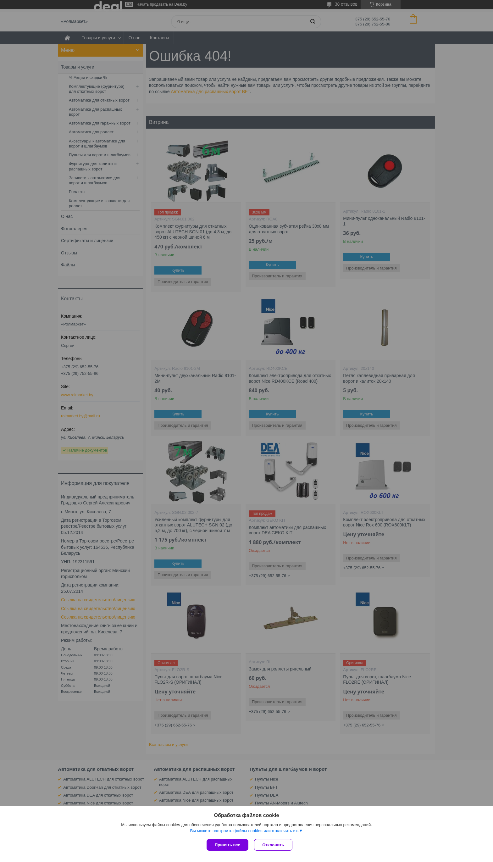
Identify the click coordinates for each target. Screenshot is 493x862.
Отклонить (274, 845)
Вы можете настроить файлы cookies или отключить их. (244, 831)
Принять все (227, 845)
